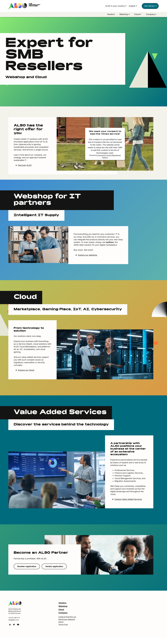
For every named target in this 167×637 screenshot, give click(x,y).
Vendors (111, 14)
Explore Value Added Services (128, 499)
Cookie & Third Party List (67, 617)
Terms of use (63, 625)
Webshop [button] (124, 14)
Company (63, 613)
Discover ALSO (25, 165)
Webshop (62, 606)
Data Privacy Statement (66, 620)
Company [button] (150, 14)
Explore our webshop (87, 255)
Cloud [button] (137, 14)
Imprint (60, 622)
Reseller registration (26, 567)
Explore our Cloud (26, 370)
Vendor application (54, 567)
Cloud (61, 610)
